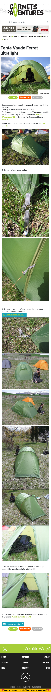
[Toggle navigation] (4, 22)
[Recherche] (26, 22)
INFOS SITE (46, 663)
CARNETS (25, 657)
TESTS (3, 668)
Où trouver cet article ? (14, 315)
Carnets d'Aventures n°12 (21, 617)
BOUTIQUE (25, 668)
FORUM (25, 663)
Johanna (44, 91)
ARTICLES (4, 663)
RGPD (48, 668)
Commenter (25, 97)
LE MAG (3, 657)
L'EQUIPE (47, 657)
